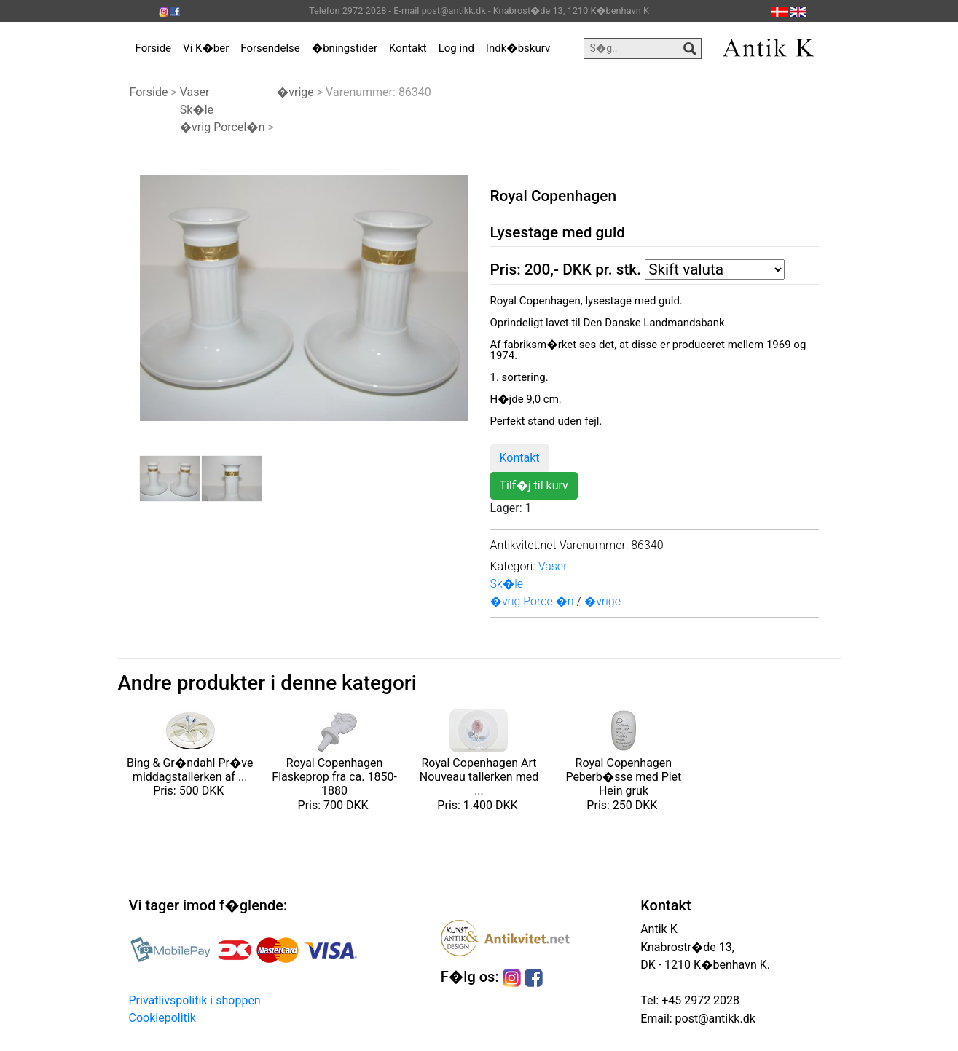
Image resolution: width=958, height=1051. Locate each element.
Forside (154, 48)
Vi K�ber (206, 48)
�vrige (295, 92)
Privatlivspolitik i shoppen (195, 1000)
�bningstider (344, 48)
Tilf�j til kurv (534, 485)
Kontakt (408, 48)
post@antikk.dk (713, 1019)
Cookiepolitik (162, 1018)
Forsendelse (270, 48)
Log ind (456, 48)
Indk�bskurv (518, 48)
